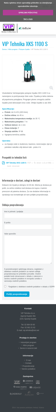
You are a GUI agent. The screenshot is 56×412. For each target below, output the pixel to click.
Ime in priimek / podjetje (13, 212)
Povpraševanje (28, 366)
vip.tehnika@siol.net (31, 330)
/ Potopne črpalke (24, 49)
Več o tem (28, 19)
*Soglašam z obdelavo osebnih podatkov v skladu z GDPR (31, 287)
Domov (4, 49)
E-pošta (7, 223)
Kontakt (28, 363)
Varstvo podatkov (28, 369)
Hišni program (28, 345)
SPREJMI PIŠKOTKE (28, 12)
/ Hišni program (12, 49)
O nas (28, 360)
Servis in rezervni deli (28, 348)
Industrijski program (28, 342)
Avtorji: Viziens (38, 407)
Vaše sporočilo (10, 234)
